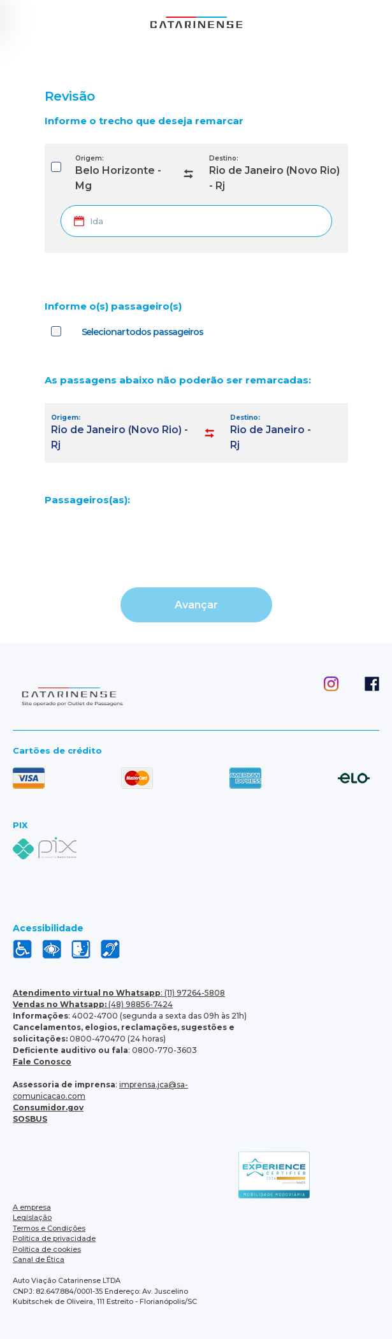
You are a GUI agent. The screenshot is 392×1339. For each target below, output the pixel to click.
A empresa (32, 1207)
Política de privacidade (54, 1238)
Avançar (196, 605)
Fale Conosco (42, 1061)
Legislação (32, 1217)
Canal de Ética (38, 1259)
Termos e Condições (49, 1228)
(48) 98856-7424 (93, 1004)
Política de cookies (47, 1249)
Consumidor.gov (48, 1107)
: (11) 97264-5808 (119, 993)
